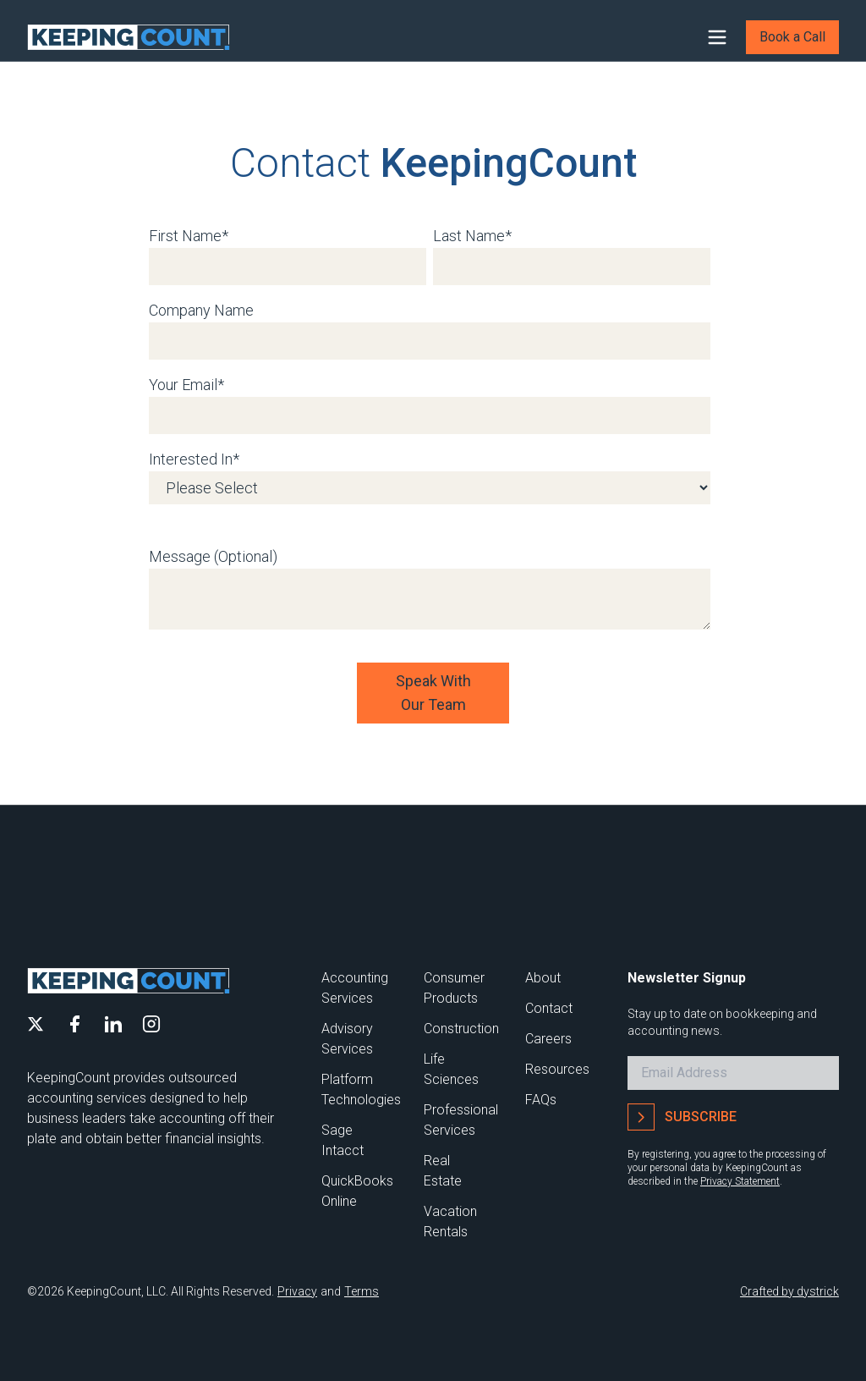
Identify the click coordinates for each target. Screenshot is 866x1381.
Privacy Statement (740, 1181)
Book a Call (792, 37)
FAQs (540, 1100)
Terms (361, 1291)
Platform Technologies (361, 1089)
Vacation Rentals (450, 1221)
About (543, 978)
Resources (557, 1069)
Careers (548, 1039)
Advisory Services (347, 1039)
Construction (461, 1029)
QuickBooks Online (357, 1191)
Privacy (297, 1291)
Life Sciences (451, 1069)
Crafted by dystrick (789, 1291)
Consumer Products (454, 988)
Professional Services (461, 1120)
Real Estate (443, 1171)
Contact (549, 1008)
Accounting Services (354, 988)
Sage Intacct (342, 1140)
